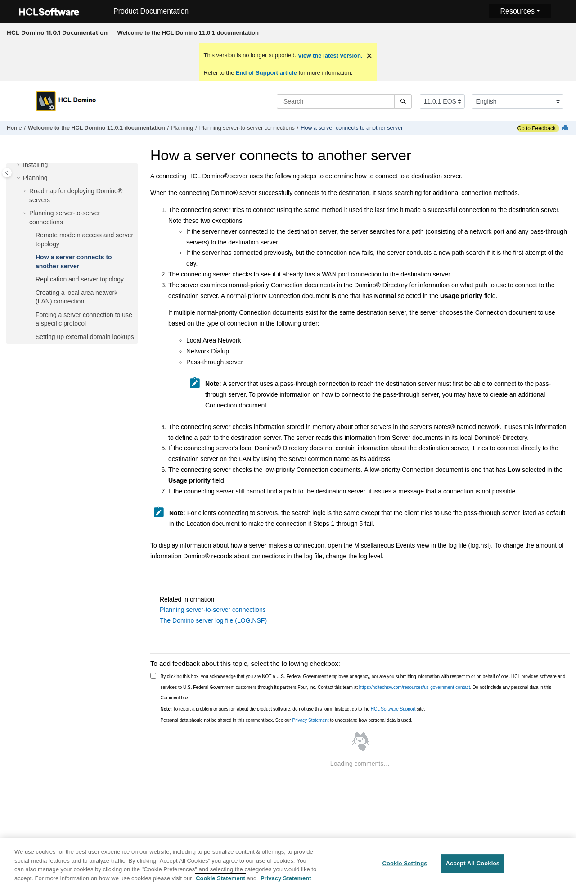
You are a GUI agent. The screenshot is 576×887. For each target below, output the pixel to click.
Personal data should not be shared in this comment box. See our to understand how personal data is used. (287, 720)
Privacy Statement (310, 720)
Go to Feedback (537, 128)
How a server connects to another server (352, 128)
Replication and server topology (80, 279)
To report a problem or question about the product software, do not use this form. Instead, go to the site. (293, 708)
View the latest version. (329, 55)
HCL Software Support (393, 708)
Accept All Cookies (473, 867)
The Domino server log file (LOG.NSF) (213, 620)
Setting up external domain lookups (85, 336)
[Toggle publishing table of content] (7, 172)
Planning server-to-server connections (247, 128)
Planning (182, 128)
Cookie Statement (220, 881)
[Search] (403, 101)
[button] (19, 165)
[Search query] (344, 101)
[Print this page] (566, 128)
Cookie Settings (404, 867)
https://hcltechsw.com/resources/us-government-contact (414, 687)
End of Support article (266, 72)
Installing (35, 164)
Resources (517, 11)
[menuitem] (188, 33)
